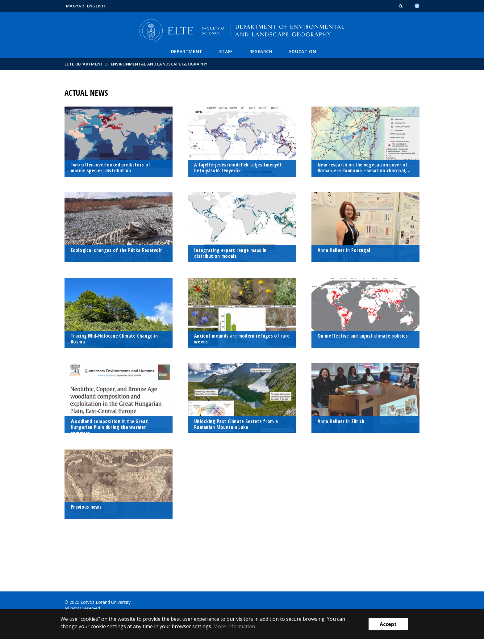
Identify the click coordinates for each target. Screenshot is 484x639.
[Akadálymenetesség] (417, 5)
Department (186, 51)
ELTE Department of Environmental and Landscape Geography (136, 64)
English (96, 6)
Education (302, 51)
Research (261, 51)
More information (234, 626)
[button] (401, 6)
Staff (226, 51)
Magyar (75, 6)
